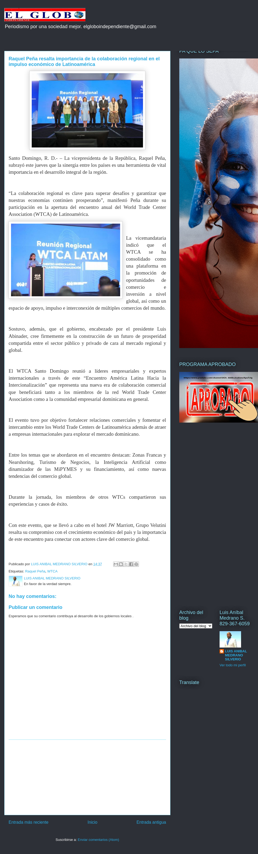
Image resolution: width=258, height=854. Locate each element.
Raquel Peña (35, 571)
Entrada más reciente (28, 822)
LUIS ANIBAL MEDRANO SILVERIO (236, 655)
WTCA (52, 571)
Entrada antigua (151, 822)
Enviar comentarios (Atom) (98, 840)
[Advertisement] (87, 777)
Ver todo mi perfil (233, 665)
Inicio (92, 822)
